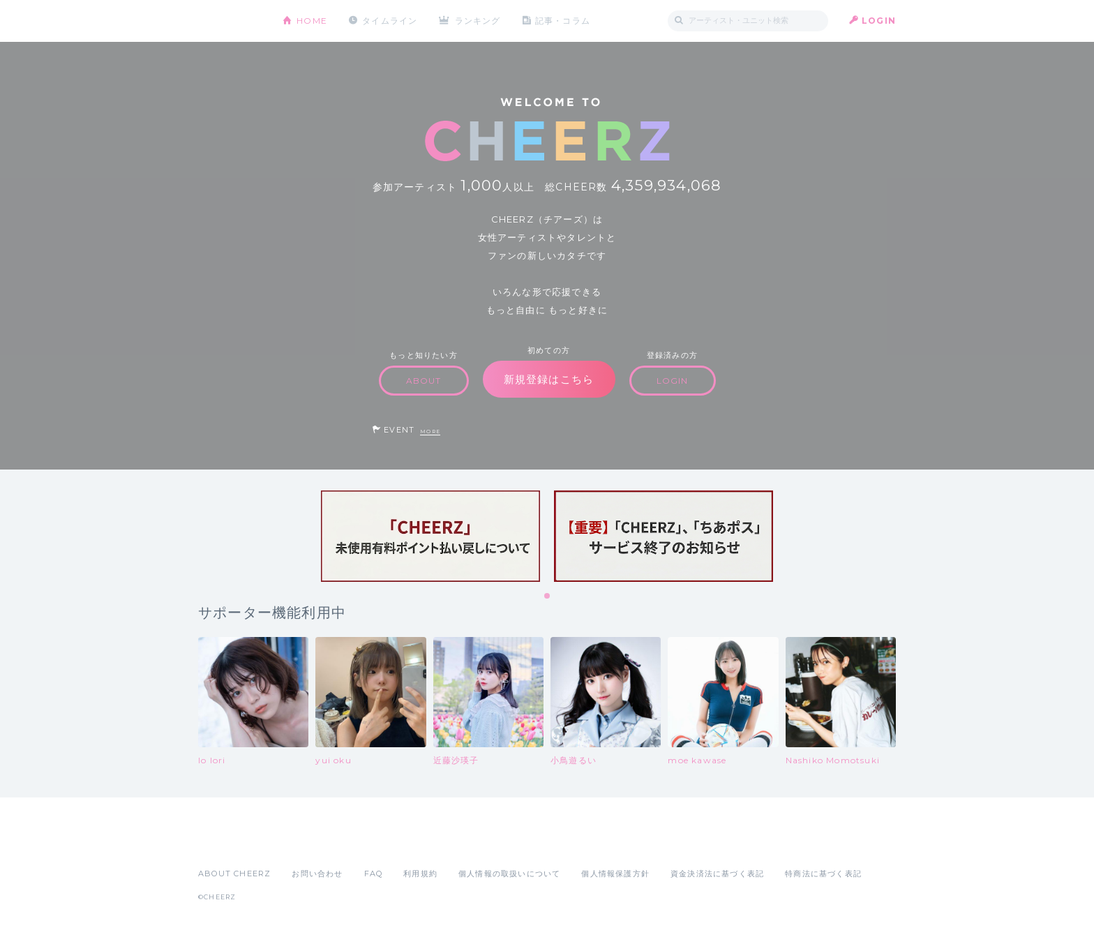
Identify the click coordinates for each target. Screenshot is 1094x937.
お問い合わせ (317, 873)
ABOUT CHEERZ (234, 873)
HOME (312, 20)
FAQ (373, 873)
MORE (430, 431)
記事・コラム (562, 20)
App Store (230, 842)
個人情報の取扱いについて (509, 873)
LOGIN (879, 20)
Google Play (304, 842)
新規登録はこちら (549, 379)
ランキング (478, 20)
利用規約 (420, 873)
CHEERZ (230, 21)
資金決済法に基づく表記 (717, 873)
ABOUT (424, 380)
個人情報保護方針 (615, 873)
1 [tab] (547, 596)
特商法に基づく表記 (823, 873)
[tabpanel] (430, 536)
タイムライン (389, 20)
